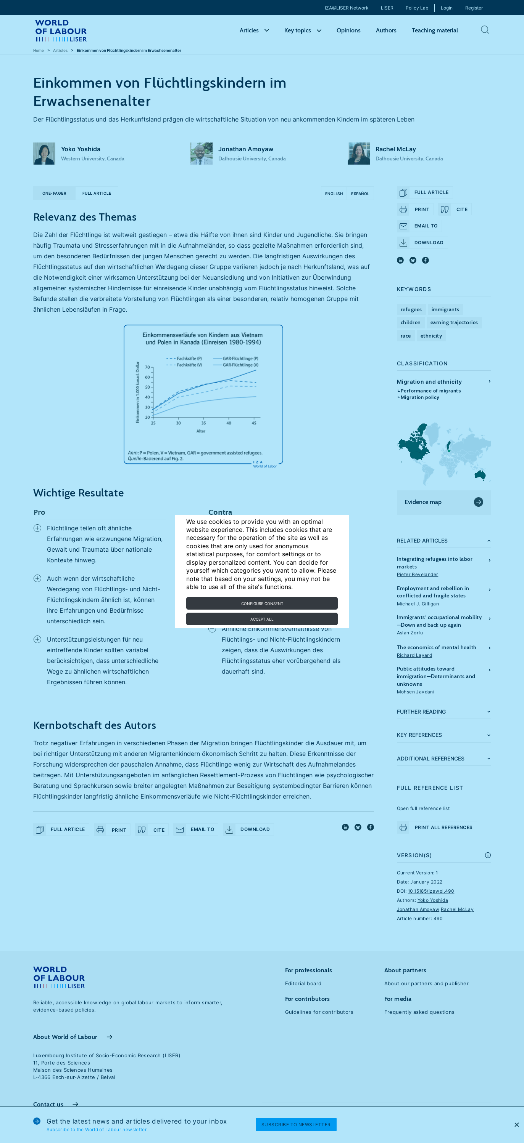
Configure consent (262, 603)
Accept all (262, 619)
